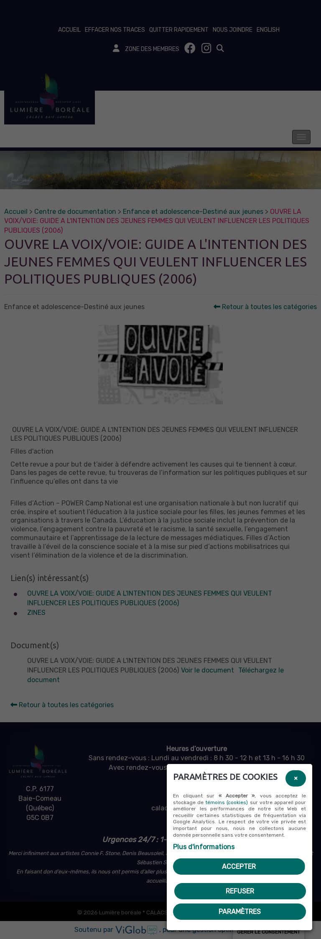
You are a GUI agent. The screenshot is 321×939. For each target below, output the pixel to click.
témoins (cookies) (226, 802)
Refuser (240, 891)
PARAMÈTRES (240, 912)
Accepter (239, 866)
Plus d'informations (203, 847)
